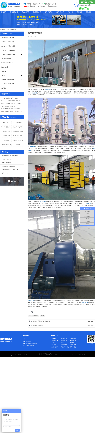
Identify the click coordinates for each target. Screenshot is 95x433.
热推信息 (14, 29)
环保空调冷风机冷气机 (7, 84)
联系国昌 (88, 12)
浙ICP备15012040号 (43, 355)
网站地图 (49, 353)
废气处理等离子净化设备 (8, 46)
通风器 (3, 75)
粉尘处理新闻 (73, 344)
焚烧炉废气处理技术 (18, 140)
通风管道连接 (6, 131)
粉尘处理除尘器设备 (7, 63)
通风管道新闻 (73, 347)
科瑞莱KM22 (6, 122)
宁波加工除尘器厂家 (38, 325)
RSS (53, 353)
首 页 (9, 29)
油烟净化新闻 (54, 347)
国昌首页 (3, 12)
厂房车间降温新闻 (65, 347)
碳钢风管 (18, 144)
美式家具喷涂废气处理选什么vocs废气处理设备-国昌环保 (12, 103)
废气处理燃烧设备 (6, 58)
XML (55, 353)
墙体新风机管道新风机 (7, 79)
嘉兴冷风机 (6, 140)
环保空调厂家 (6, 135)
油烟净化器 (4, 67)
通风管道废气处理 (17, 122)
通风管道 (3, 71)
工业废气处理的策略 (6, 127)
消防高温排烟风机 (6, 144)
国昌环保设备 (82, 355)
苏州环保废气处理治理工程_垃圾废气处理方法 (12, 111)
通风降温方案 (60, 12)
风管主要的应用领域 (18, 131)
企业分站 (45, 353)
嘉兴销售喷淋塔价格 (33, 315)
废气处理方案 (14, 12)
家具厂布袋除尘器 (17, 127)
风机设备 (3, 88)
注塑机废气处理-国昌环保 (8, 106)
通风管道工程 (48, 12)
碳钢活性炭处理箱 (17, 135)
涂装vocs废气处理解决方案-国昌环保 (11, 100)
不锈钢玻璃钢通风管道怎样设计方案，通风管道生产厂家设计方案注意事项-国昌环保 (12, 108)
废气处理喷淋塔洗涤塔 (7, 37)
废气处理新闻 (64, 344)
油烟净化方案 (37, 12)
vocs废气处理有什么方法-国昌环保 (10, 98)
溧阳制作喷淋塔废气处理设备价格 (41, 321)
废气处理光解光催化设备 (8, 54)
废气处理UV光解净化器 (8, 50)
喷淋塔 (42, 315)
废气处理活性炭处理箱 (7, 42)
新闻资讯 (79, 12)
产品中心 (70, 12)
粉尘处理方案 (25, 12)
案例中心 (53, 342)
